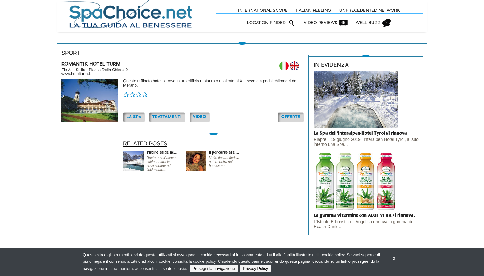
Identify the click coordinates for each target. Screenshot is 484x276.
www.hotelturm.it (76, 73)
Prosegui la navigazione (213, 268)
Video (199, 117)
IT (284, 65)
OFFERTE (290, 117)
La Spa (134, 117)
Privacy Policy (255, 268)
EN (294, 65)
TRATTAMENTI (167, 117)
